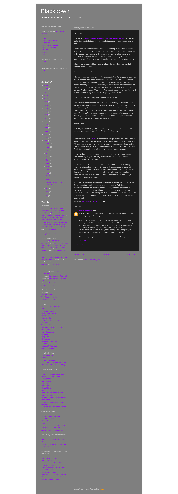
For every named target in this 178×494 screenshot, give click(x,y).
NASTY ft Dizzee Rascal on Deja (53, 474)
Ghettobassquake (48, 332)
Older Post (131, 254)
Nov (47, 147)
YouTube (44, 50)
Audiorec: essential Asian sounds (53, 407)
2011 (46, 121)
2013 (46, 115)
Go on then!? (50, 179)
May (48, 166)
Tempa (43, 390)
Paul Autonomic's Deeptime (51, 320)
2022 (46, 92)
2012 (46, 118)
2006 (46, 138)
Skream (57, 210)
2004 (46, 196)
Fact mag (44, 383)
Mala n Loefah (56, 213)
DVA (43, 227)
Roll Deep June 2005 (49, 472)
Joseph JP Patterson (49, 346)
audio (94, 139)
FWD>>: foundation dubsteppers (53, 374)
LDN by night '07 (60, 248)
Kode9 (61, 217)
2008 (46, 131)
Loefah (43, 215)
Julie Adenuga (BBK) (49, 341)
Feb (47, 188)
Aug (47, 157)
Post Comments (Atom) (92, 260)
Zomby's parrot (50, 229)
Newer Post (80, 254)
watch (53, 71)
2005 (46, 141)
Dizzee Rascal (46, 208)
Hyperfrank (45, 339)
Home (105, 254)
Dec (47, 144)
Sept (48, 153)
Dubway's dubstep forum (50, 376)
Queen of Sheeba (48, 348)
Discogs (44, 52)
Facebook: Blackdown (49, 45)
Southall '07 (48, 248)
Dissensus (45, 386)
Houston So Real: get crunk (51, 327)
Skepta (59, 220)
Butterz (44, 344)
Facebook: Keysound (49, 47)
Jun (47, 163)
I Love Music (46, 388)
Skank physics (51, 176)
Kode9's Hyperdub (48, 360)
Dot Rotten (50, 227)
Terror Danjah (51, 220)
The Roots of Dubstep (49, 297)
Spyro (43, 224)
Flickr (43, 54)
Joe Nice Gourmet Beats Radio (52, 430)
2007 (46, 134)
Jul (47, 160)
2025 (46, 85)
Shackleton (53, 217)
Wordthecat (45, 334)
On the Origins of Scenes (50, 257)
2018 (46, 98)
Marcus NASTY (60, 227)
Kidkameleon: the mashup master (53, 362)
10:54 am (82, 240)
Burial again (45, 213)
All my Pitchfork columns (50, 234)
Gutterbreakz (46, 318)
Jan (47, 192)
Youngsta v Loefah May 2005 (52, 463)
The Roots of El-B (48, 299)
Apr (47, 170)
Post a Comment (83, 245)
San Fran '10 (49, 245)
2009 (46, 128)
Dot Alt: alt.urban (47, 311)
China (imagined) (59, 250)
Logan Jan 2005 (47, 460)
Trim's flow (55, 264)
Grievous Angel (53, 222)
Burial (63, 210)
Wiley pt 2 (50, 210)
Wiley (43, 210)
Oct (47, 150)
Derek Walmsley (85, 210)
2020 (46, 95)
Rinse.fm (44, 61)
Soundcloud (45, 43)
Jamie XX (45, 217)
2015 (46, 108)
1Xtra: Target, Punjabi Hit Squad (53, 425)
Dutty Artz (45, 337)
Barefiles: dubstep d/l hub (50, 416)
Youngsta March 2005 (49, 458)
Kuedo (43, 222)
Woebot (44, 358)
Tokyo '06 (44, 250)
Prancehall (45, 323)
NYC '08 (58, 245)
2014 (46, 112)
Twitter (43, 38)
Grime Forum (46, 381)
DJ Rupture (45, 330)
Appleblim (63, 222)
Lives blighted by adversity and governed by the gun (104, 38)
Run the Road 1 (47, 295)
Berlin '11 (44, 241)
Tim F (43, 309)
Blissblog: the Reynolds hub (51, 306)
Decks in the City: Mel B (50, 313)
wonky (56, 262)
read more (45, 71)
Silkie (49, 224)
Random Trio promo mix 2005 (52, 477)
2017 (46, 102)
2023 (46, 89)
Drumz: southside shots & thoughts (54, 365)
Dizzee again (58, 208)
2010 (46, 125)
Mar (47, 173)
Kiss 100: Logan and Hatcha (51, 428)
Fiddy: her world (47, 355)
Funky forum (46, 379)
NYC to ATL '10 (54, 241)
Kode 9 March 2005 (48, 465)
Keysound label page (49, 40)
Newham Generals (59, 224)
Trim (43, 220)
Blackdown (55, 11)
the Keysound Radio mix (58, 276)
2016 (46, 105)
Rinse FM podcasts (48, 418)
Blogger (102, 489)
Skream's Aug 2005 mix (50, 479)
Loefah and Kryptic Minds (56, 215)
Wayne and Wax (47, 325)
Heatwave (45, 316)
